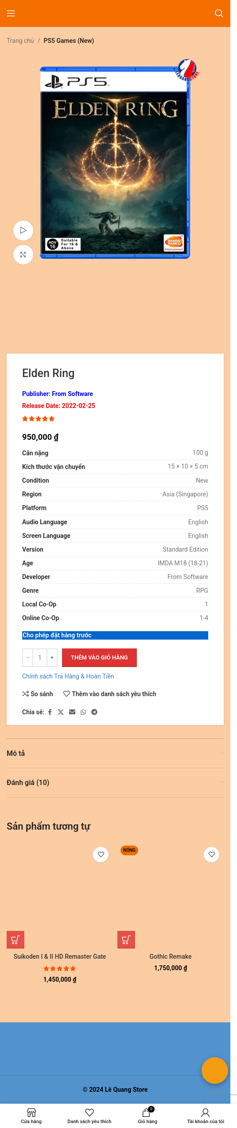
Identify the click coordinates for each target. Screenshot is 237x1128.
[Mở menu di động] (11, 13)
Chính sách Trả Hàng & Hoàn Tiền (68, 676)
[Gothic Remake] (170, 895)
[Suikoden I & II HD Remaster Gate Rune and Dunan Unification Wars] (60, 895)
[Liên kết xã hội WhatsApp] (83, 712)
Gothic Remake (171, 956)
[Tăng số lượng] (52, 657)
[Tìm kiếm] (219, 13)
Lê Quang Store (126, 1089)
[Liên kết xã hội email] (72, 712)
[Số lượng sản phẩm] (40, 657)
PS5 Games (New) (69, 40)
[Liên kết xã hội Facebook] (49, 712)
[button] (15, 940)
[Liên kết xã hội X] (60, 712)
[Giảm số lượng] (27, 657)
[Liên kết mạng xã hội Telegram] (94, 712)
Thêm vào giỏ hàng (99, 657)
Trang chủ (20, 40)
